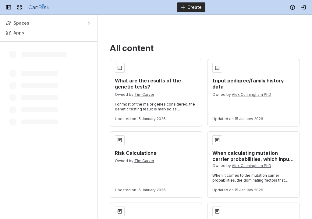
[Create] (191, 7)
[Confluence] (39, 7)
